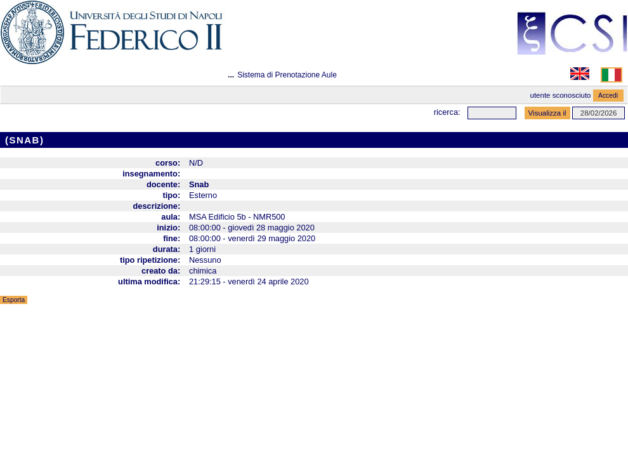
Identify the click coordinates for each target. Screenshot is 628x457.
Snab (199, 184)
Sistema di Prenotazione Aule (287, 74)
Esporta (14, 299)
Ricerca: (447, 112)
